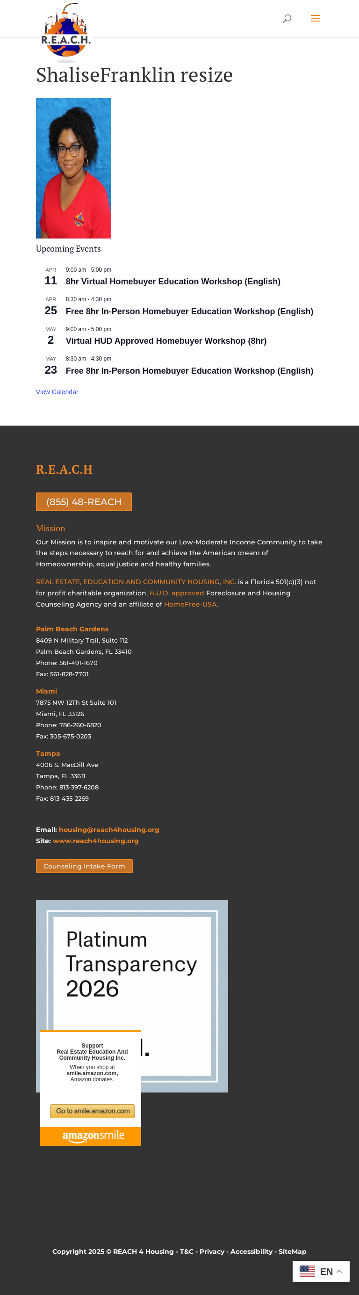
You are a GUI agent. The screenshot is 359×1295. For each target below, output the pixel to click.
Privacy (212, 1251)
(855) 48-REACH (84, 501)
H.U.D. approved (177, 593)
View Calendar (57, 392)
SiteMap (293, 1251)
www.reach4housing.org (96, 841)
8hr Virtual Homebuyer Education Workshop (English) (173, 281)
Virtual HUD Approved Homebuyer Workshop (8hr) (166, 341)
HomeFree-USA (190, 604)
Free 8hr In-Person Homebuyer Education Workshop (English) (190, 311)
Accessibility (251, 1251)
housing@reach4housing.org (109, 829)
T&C (187, 1251)
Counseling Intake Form (84, 866)
